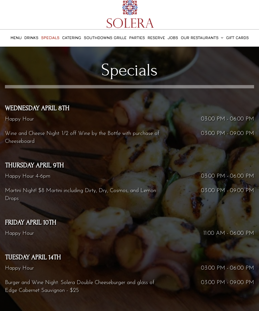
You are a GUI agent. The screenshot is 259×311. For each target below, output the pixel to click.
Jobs (173, 37)
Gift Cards (237, 37)
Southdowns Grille (105, 37)
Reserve (156, 37)
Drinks (31, 37)
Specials (50, 37)
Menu (16, 37)
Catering (71, 37)
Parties (137, 37)
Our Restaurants (202, 37)
